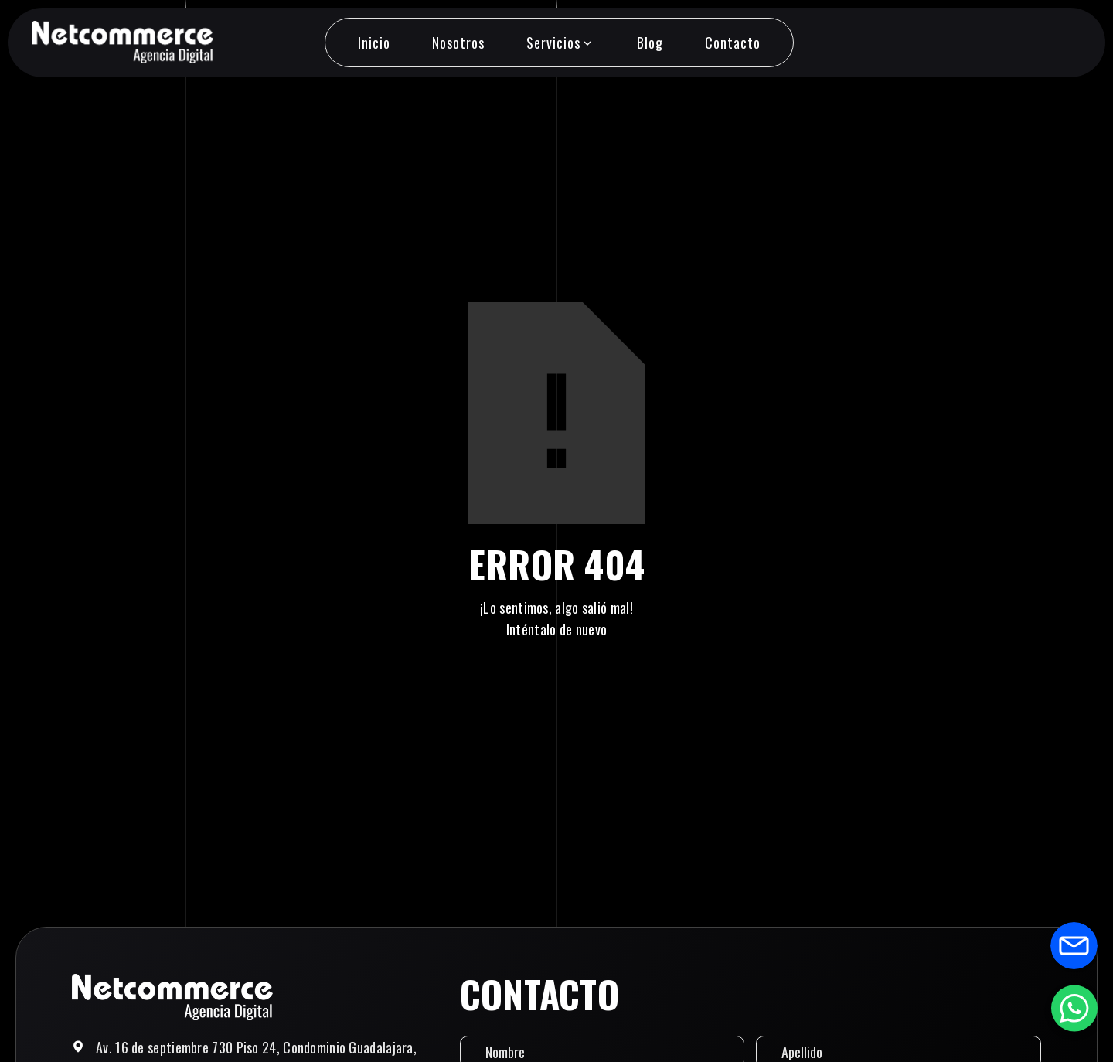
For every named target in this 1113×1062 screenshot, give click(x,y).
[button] (560, 42)
